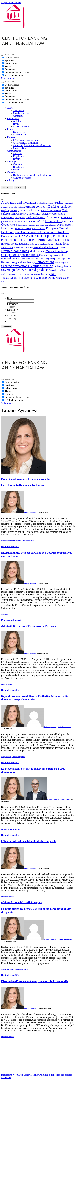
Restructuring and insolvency (18, 262)
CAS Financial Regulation (25, 142)
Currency (67, 221)
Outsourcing (45, 255)
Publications (11, 63)
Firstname (12, 304)
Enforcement (19, 132)
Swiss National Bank (32, 274)
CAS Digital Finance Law (25, 140)
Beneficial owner (30, 210)
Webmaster (17, 1075)
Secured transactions (15, 266)
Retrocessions (44, 262)
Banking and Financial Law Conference (32, 175)
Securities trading (41, 266)
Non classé (4, 614)
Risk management (61, 262)
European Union (18, 232)
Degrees (11, 137)
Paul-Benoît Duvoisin (65, 939)
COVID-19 (33, 221)
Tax (53, 274)
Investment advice (22, 247)
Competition (7, 217)
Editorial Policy (31, 1075)
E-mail (11, 298)
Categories (7, 187)
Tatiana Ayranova (30, 512)
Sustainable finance (16, 274)
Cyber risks (8, 224)
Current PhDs (19, 134)
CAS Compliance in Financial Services (32, 145)
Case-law (17, 153)
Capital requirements (51, 210)
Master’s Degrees (21, 148)
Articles (17, 121)
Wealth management (22, 277)
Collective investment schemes (34, 213)
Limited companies (15, 251)
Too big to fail (61, 274)
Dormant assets (23, 228)
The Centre (18, 110)
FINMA (23, 235)
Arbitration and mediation (18, 202)
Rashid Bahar (65, 799)
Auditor (59, 202)
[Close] (2, 199)
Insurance (27, 240)
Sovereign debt (11, 270)
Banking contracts (35, 206)
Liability (62, 247)
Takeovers (45, 274)
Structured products (35, 270)
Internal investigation (13, 243)
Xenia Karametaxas (64, 727)
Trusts (5, 277)
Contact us (18, 116)
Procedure (20, 258)
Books (16, 124)
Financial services (9, 236)
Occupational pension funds (20, 255)
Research (11, 129)
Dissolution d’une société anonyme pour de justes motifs (34, 981)
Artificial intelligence (45, 203)
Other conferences (22, 177)
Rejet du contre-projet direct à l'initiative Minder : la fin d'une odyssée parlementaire (35, 698)
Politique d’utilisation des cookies (55, 1075)
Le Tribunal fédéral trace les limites (22, 485)
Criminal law (53, 221)
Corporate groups (20, 221)
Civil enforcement (28, 540)
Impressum (6, 1075)
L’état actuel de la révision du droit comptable (28, 841)
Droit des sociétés (10, 546)
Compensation (58, 214)
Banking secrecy (10, 210)
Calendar (11, 172)
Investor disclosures (45, 247)
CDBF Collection (21, 126)
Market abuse (37, 251)
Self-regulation (62, 266)
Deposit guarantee (36, 225)
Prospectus (55, 258)
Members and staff (22, 113)
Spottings (9, 60)
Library (10, 180)
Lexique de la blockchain (17, 72)
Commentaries (12, 57)
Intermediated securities (51, 240)
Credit (41, 221)
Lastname (12, 309)
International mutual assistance (39, 244)
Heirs (16, 240)
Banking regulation (60, 206)
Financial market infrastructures (49, 232)
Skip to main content (11, 2)
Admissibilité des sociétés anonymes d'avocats (28, 626)
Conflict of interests (35, 217)
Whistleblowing (45, 277)
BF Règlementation (14, 75)
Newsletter (9, 78)
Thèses (8, 66)
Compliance (20, 217)
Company (11, 315)
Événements (10, 69)
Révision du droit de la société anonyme (21, 902)
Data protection (22, 225)
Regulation (18, 156)
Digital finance (65, 224)
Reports (17, 159)
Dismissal (7, 228)
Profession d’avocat (11, 620)
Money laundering (57, 251)
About (10, 107)
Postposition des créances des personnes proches (25, 479)
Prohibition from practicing (37, 258)
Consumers (53, 217)
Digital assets (50, 225)
